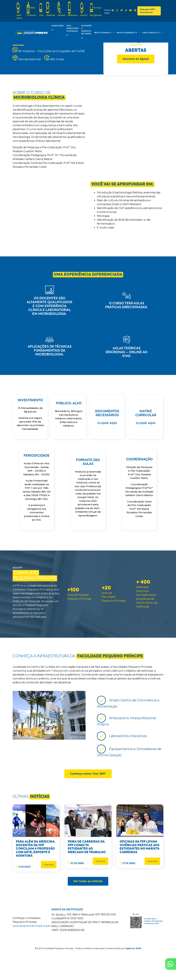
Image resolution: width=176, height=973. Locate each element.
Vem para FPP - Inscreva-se (148, 10)
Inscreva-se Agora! (136, 58)
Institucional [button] (103, 33)
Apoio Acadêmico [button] (127, 33)
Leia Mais (48, 864)
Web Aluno (19, 10)
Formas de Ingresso (96, 9)
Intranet (61, 9)
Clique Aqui (107, 423)
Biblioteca (73, 9)
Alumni (83, 9)
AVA (41, 9)
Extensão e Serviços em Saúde (86, 32)
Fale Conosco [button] (151, 33)
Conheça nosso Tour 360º (88, 773)
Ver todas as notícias (88, 881)
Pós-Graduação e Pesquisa (72, 31)
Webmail (50, 9)
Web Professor (31, 9)
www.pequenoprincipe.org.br (32, 925)
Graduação (57, 28)
